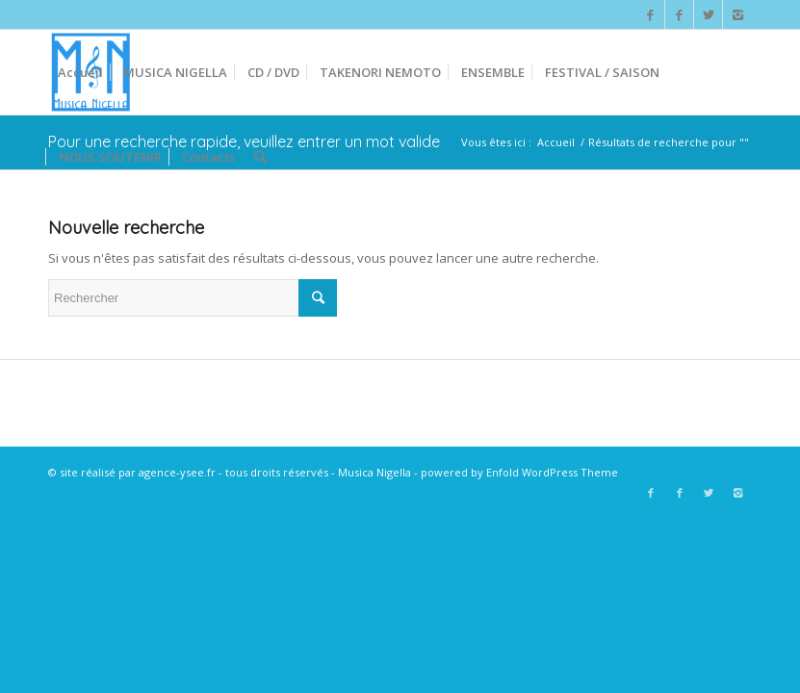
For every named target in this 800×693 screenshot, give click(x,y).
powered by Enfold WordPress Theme (519, 472)
